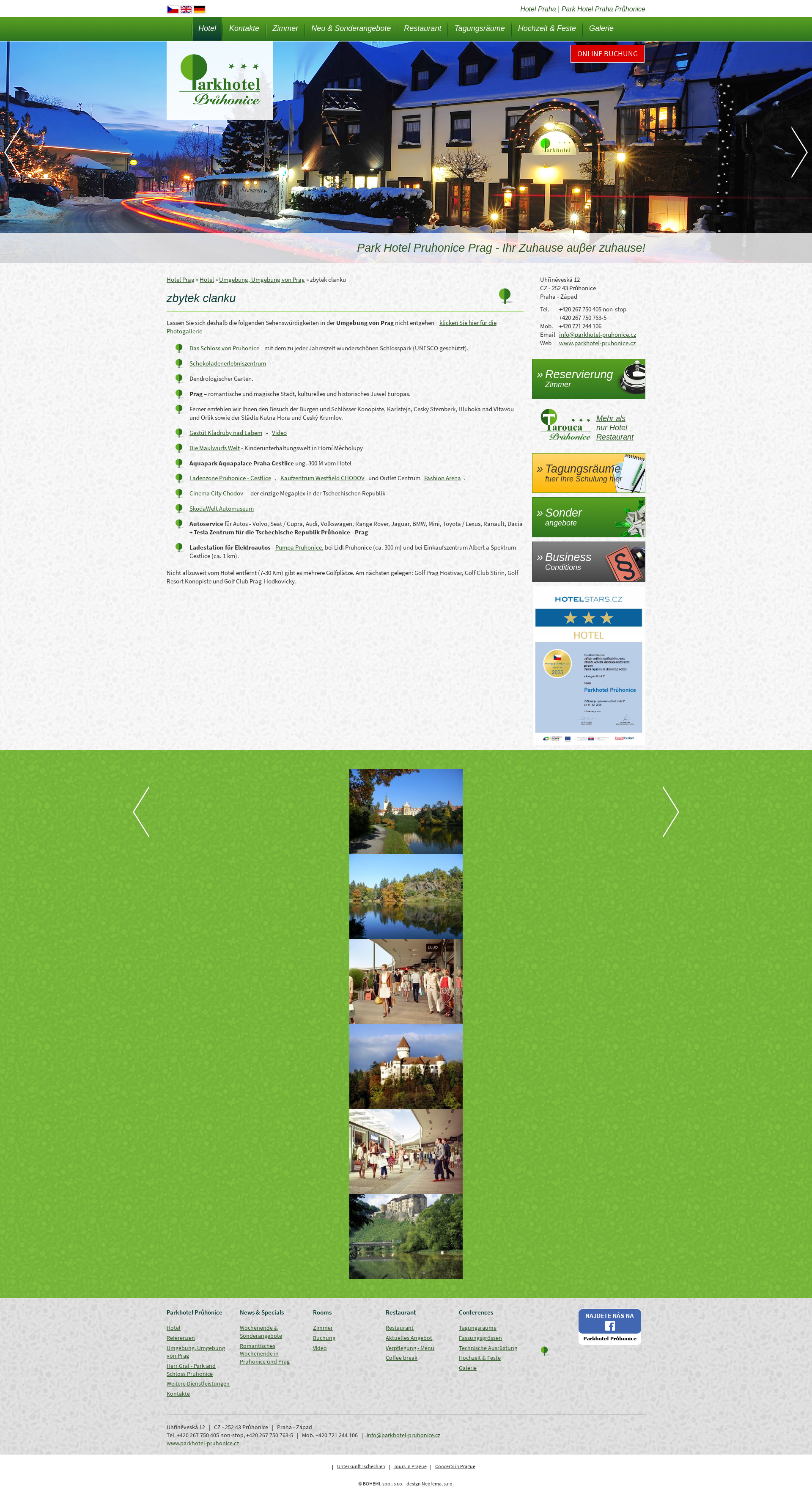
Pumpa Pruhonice (298, 547)
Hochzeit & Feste (547, 28)
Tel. (544, 309)
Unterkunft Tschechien (361, 1466)
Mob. (546, 326)
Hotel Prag (181, 279)
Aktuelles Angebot (409, 1338)
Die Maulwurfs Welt (214, 448)
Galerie (601, 28)
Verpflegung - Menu (410, 1348)
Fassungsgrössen (480, 1338)
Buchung (324, 1338)
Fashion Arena (442, 478)
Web (545, 343)
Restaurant (422, 28)
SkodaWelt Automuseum (221, 508)
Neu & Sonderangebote (351, 28)
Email (547, 334)
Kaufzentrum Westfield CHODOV (322, 478)
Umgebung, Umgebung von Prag (262, 279)
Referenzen (181, 1338)
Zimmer (285, 28)
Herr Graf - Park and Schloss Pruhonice (191, 1370)
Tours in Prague (410, 1466)
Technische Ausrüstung (488, 1348)
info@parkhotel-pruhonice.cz (597, 334)
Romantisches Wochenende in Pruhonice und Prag (265, 1353)
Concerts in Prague (455, 1466)
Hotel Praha (538, 9)
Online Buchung (607, 53)
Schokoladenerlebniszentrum (227, 363)
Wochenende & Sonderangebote (261, 1331)
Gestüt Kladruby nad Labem (225, 433)
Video (279, 433)
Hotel (207, 28)
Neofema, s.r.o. (438, 1483)
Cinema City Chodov (216, 493)
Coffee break (401, 1357)
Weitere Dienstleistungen (198, 1383)
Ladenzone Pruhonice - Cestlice (230, 478)
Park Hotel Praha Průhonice (603, 9)
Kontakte (244, 28)
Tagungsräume (479, 28)
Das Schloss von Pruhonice (224, 348)
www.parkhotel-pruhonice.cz (597, 343)
